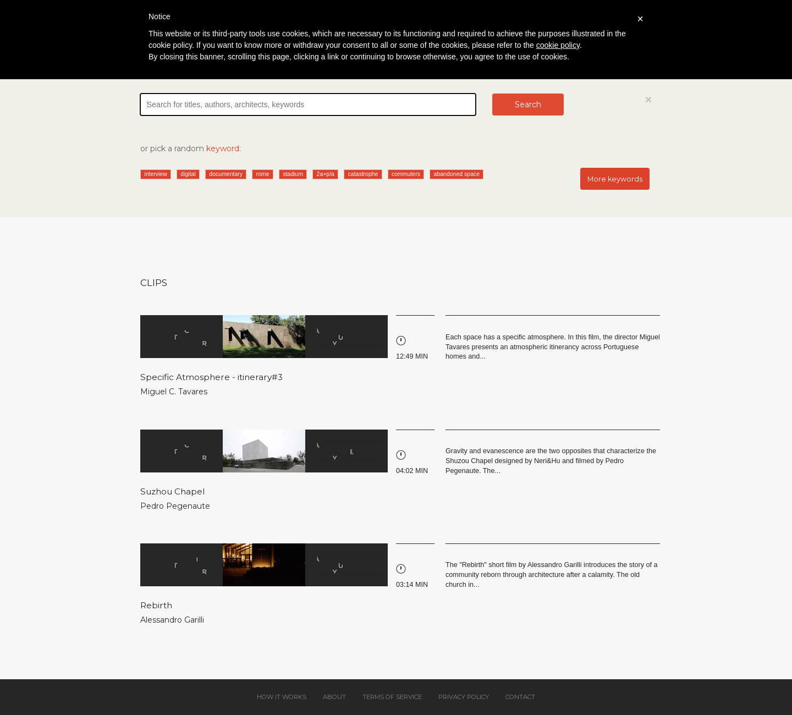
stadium (293, 173)
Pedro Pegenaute (175, 506)
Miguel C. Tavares (173, 392)
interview (155, 173)
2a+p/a (325, 173)
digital (187, 173)
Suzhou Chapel (172, 491)
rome (263, 173)
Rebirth (156, 605)
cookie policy (558, 45)
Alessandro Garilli (172, 620)
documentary (226, 173)
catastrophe (363, 173)
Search (528, 104)
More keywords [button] (614, 179)
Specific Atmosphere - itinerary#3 (211, 377)
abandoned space (457, 173)
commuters (406, 173)
